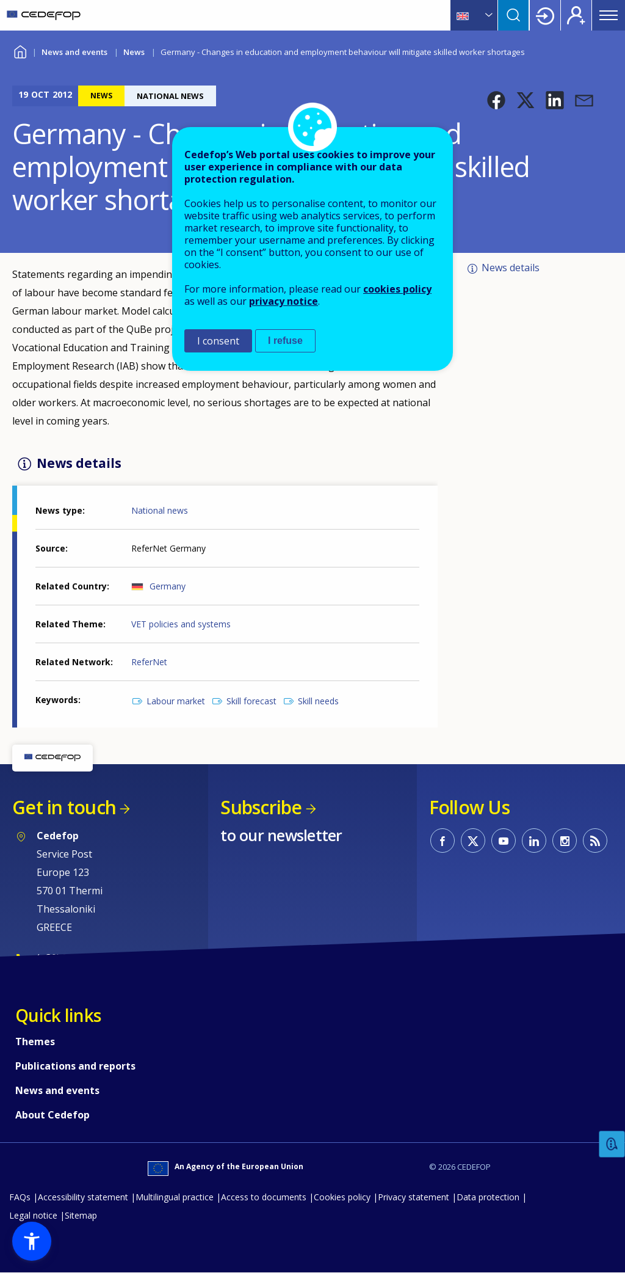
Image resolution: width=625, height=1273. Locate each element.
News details (511, 267)
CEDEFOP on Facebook (442, 840)
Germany (168, 586)
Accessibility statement (83, 1197)
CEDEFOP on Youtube (503, 840)
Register (576, 15)
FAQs (20, 1197)
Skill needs (318, 701)
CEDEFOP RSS (595, 840)
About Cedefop (52, 1115)
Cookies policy (342, 1197)
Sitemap (81, 1215)
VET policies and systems (181, 624)
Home (19, 50)
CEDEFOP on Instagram (564, 840)
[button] (496, 100)
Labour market (175, 701)
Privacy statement (413, 1197)
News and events (74, 51)
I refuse (285, 340)
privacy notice (283, 301)
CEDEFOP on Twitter (473, 840)
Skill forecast (251, 701)
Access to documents (263, 1197)
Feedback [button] (612, 1144)
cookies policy (397, 289)
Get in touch (64, 807)
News (134, 51)
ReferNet (149, 662)
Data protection (488, 1197)
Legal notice (33, 1215)
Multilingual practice (174, 1197)
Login (545, 15)
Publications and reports (75, 1066)
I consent (218, 341)
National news (159, 510)
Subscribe (261, 807)
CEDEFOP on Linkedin (534, 840)
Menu (608, 15)
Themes (35, 1041)
